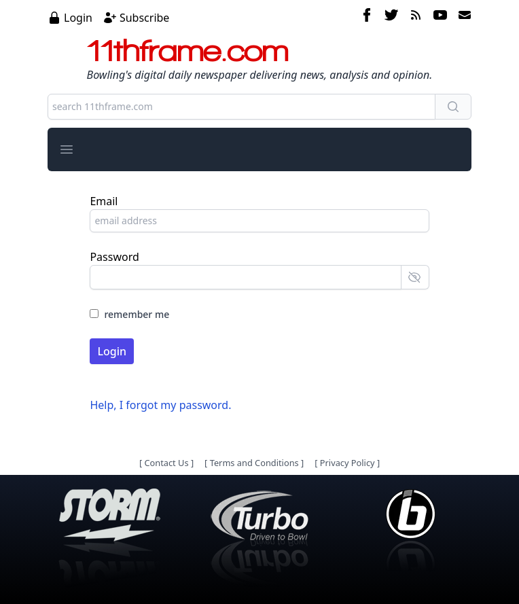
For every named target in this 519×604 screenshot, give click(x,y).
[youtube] (440, 17)
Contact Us (166, 463)
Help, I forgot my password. (160, 404)
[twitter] (391, 17)
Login (78, 17)
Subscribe (144, 17)
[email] (461, 17)
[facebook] (367, 17)
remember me (136, 314)
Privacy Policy (347, 463)
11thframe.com (188, 50)
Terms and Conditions (254, 463)
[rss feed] (416, 17)
